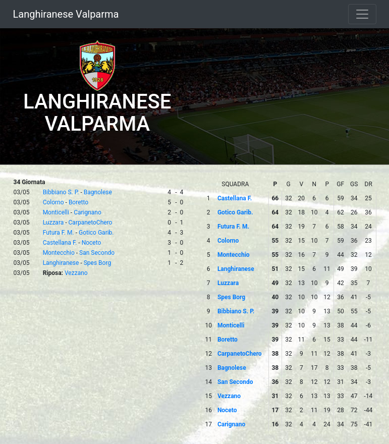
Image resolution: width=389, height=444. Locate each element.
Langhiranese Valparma (66, 14)
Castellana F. (60, 242)
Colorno (53, 202)
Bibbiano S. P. (61, 192)
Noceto (91, 242)
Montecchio (59, 252)
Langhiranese (61, 262)
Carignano (87, 212)
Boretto (78, 202)
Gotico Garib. (96, 232)
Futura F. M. (58, 232)
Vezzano (76, 272)
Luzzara (53, 222)
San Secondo (97, 252)
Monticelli (56, 212)
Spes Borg (97, 262)
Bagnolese (98, 192)
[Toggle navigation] (362, 14)
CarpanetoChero (91, 222)
